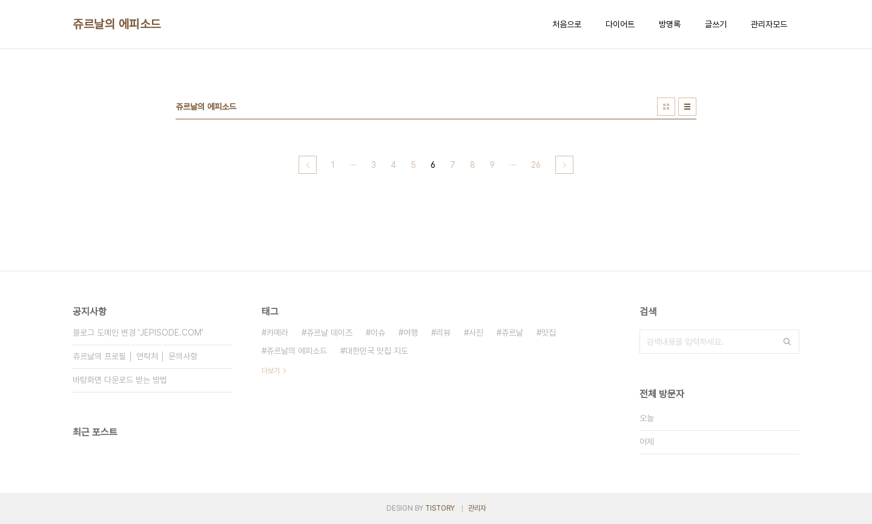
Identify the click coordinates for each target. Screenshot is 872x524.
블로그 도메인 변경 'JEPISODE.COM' (138, 332)
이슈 (378, 332)
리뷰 (443, 332)
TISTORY (440, 508)
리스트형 (687, 107)
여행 (410, 332)
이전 (308, 165)
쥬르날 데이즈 (329, 332)
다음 (564, 165)
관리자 (477, 508)
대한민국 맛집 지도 (376, 351)
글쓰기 (716, 24)
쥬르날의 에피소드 (117, 24)
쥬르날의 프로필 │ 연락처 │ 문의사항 (135, 356)
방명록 (670, 24)
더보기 (271, 370)
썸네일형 (666, 107)
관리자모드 (769, 24)
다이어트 (620, 24)
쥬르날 (512, 332)
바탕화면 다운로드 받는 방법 (120, 380)
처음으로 (566, 24)
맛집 (548, 332)
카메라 (277, 332)
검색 (787, 341)
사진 (476, 332)
